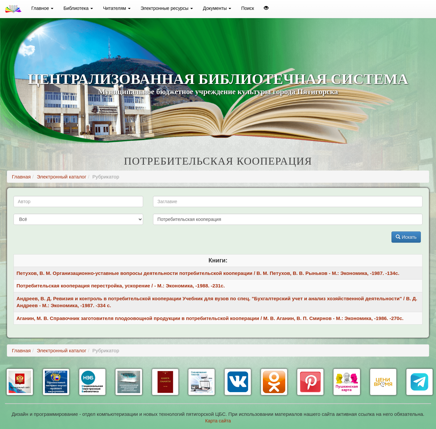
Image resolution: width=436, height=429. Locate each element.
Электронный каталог (61, 176)
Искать (406, 237)
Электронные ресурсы (166, 8)
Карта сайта (218, 420)
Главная (21, 176)
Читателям (117, 8)
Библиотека (78, 8)
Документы (217, 8)
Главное (42, 8)
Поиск (247, 8)
